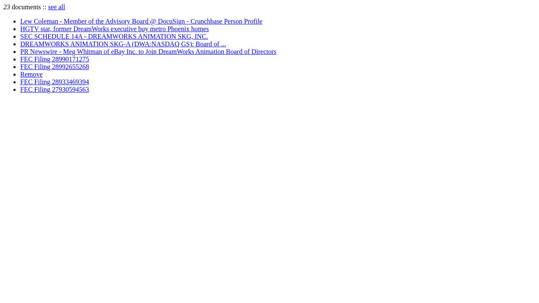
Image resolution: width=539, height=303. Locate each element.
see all (56, 7)
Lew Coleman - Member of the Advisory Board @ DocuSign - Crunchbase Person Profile (141, 21)
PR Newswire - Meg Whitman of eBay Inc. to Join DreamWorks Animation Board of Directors (148, 51)
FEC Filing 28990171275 (54, 59)
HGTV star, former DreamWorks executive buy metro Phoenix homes (114, 28)
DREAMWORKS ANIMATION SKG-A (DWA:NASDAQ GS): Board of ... (123, 44)
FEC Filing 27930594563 (54, 89)
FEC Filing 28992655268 (54, 66)
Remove (31, 74)
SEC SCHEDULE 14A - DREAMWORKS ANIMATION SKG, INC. (114, 36)
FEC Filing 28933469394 (54, 81)
